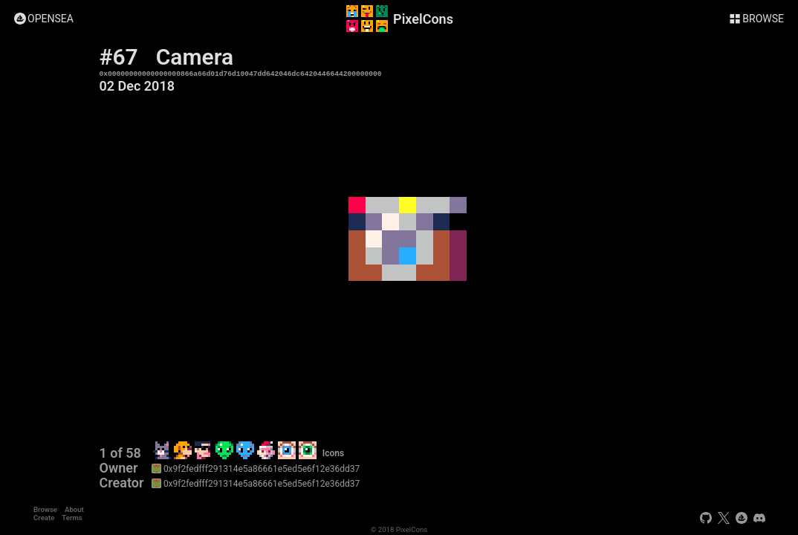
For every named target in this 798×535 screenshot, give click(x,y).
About (74, 509)
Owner (119, 468)
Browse (45, 509)
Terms (72, 517)
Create (43, 517)
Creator (122, 483)
